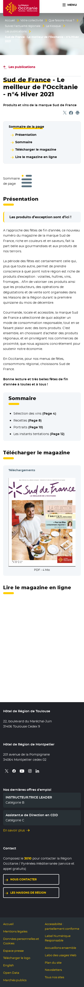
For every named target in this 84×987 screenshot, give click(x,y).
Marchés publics (14, 980)
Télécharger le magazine (35, 149)
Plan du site (53, 962)
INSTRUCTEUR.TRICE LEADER (29, 797)
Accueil (10, 20)
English (8, 965)
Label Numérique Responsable (58, 938)
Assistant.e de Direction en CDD (32, 815)
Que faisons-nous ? (61, 20)
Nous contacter (23, 879)
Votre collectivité (31, 20)
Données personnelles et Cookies (21, 941)
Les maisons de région (28, 892)
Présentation (26, 135)
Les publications (16, 31)
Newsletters (53, 970)
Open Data (11, 972)
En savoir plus (14, 830)
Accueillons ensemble (60, 948)
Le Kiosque (53, 26)
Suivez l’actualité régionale (22, 26)
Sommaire (23, 142)
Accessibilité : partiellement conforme (62, 926)
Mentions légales (15, 931)
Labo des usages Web (60, 955)
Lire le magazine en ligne (36, 157)
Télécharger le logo (16, 958)
